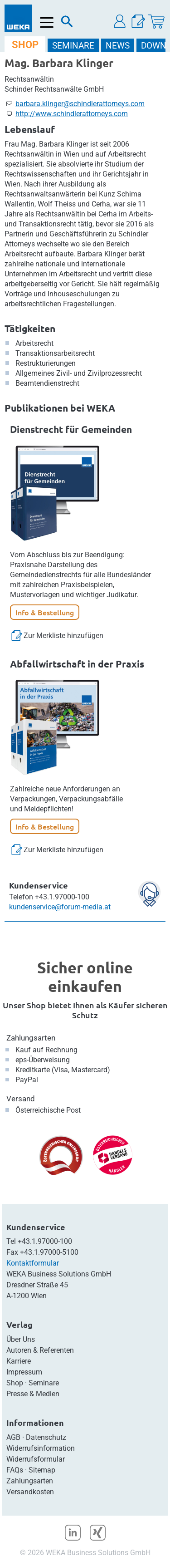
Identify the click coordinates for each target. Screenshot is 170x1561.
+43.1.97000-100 (45, 1241)
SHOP (25, 44)
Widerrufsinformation (40, 1448)
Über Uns (20, 1339)
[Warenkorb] (156, 21)
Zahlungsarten (30, 1037)
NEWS (118, 45)
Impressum (24, 1372)
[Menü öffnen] (47, 22)
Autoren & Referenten (40, 1350)
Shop (14, 1383)
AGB (13, 1437)
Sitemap (42, 1470)
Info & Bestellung (44, 612)
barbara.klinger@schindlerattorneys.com (80, 103)
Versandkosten (30, 1491)
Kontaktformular (32, 1263)
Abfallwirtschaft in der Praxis (77, 664)
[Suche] (67, 23)
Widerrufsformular (35, 1459)
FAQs (14, 1470)
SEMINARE (73, 45)
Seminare (44, 1383)
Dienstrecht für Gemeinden (71, 429)
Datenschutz (46, 1437)
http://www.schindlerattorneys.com (71, 113)
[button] (120, 21)
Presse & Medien (32, 1393)
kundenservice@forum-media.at (60, 907)
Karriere (18, 1361)
